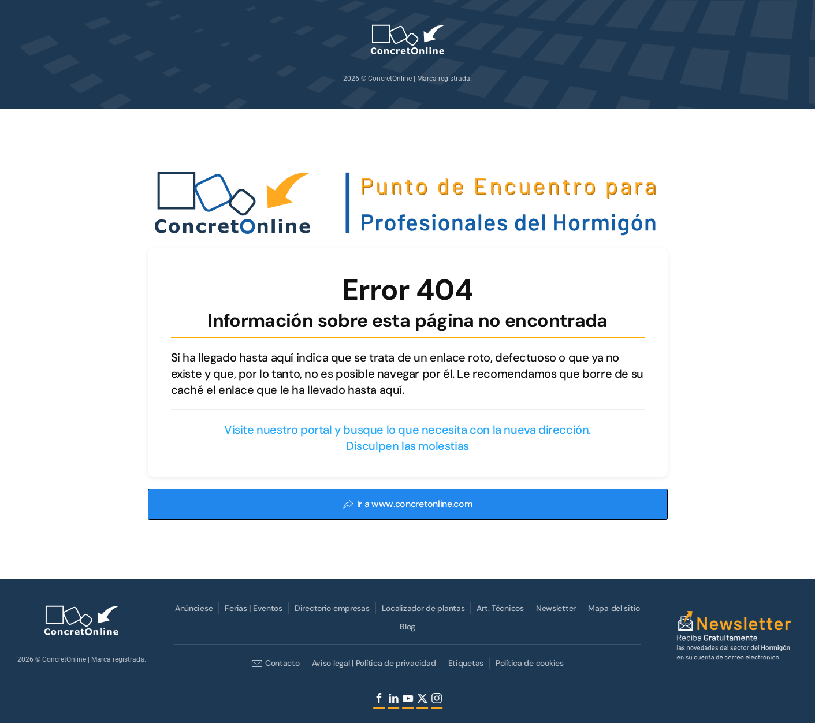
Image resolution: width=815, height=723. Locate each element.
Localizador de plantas (422, 608)
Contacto (274, 663)
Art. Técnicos (499, 608)
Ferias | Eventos (253, 608)
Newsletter (555, 608)
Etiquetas (464, 663)
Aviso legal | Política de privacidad (373, 663)
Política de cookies (528, 663)
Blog (406, 626)
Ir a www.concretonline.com (408, 504)
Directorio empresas (331, 608)
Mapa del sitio (613, 608)
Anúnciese (192, 608)
